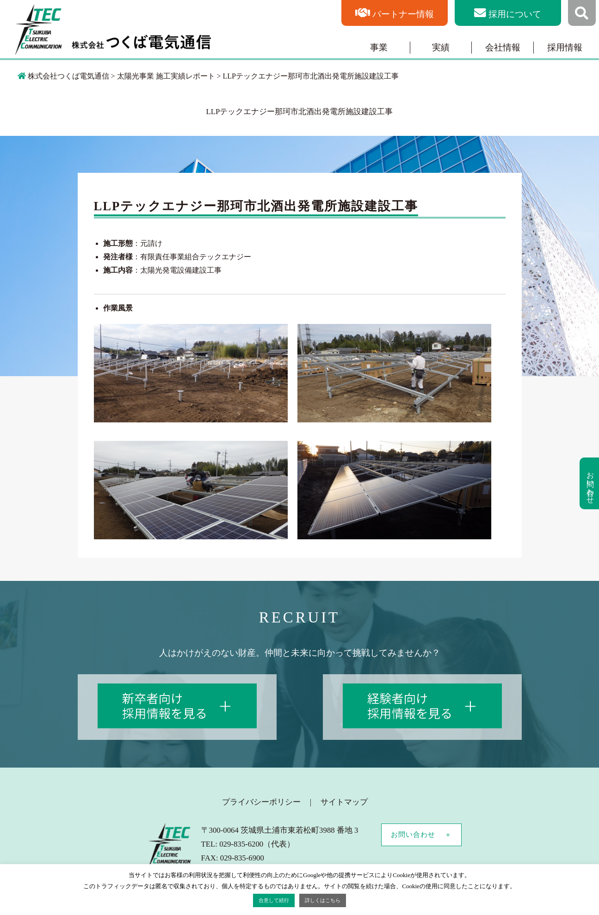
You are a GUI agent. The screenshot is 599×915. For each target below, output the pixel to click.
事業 (379, 47)
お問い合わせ (413, 834)
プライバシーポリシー (261, 802)
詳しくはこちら (322, 900)
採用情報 (564, 47)
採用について (514, 14)
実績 (441, 47)
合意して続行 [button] (274, 900)
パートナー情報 (403, 14)
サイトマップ (344, 802)
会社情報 (502, 47)
